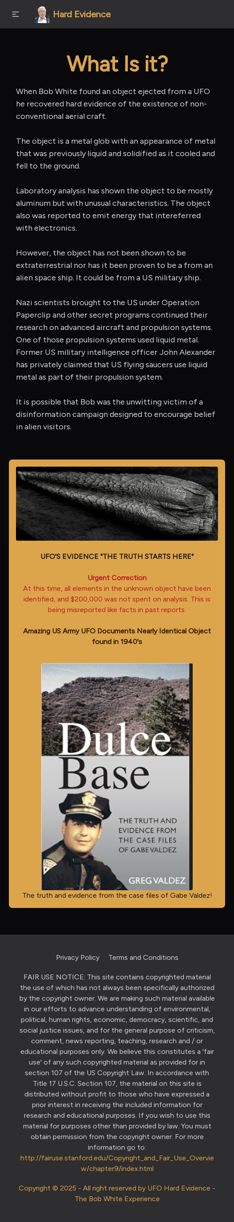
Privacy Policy (77, 957)
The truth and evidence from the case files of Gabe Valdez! (117, 781)
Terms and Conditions (143, 957)
